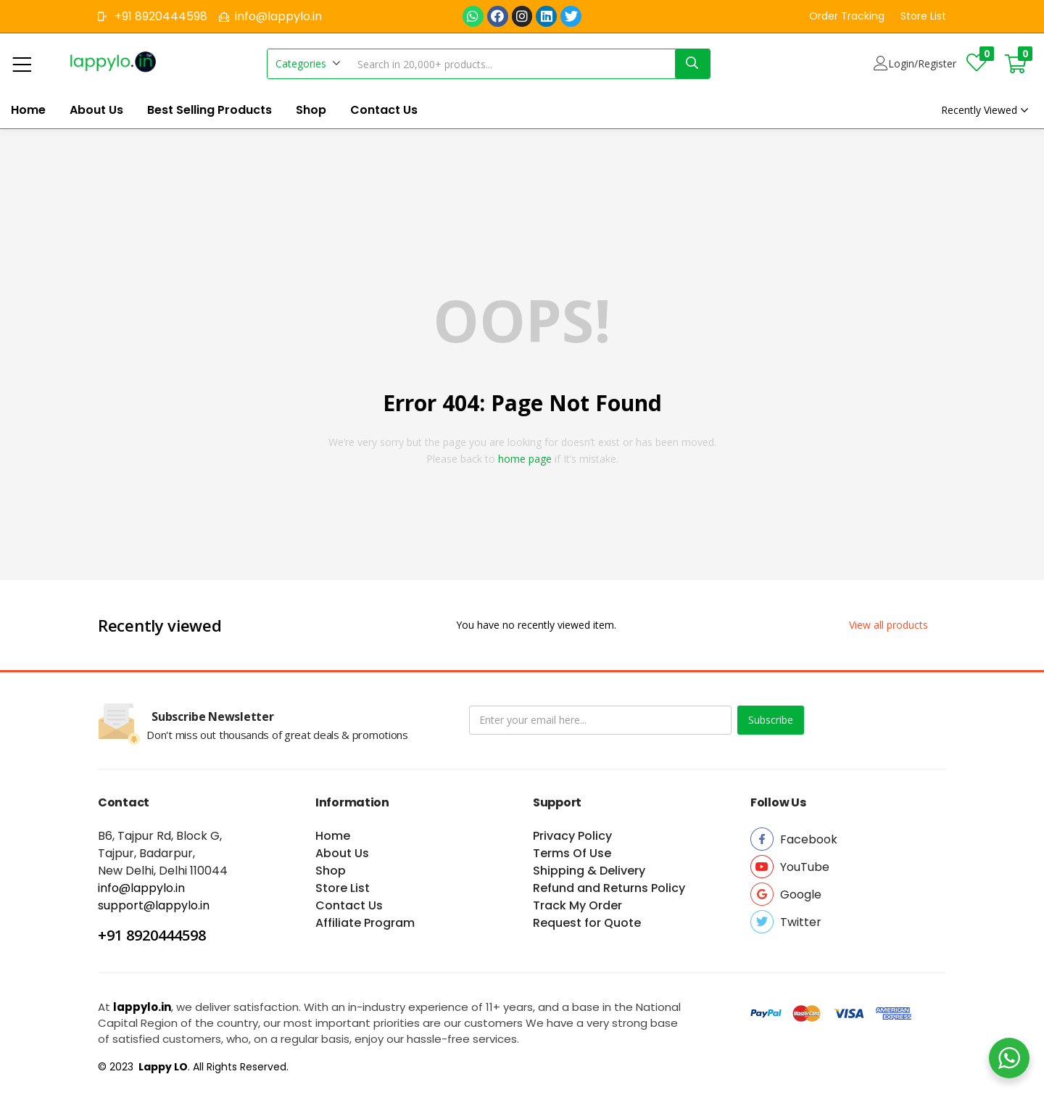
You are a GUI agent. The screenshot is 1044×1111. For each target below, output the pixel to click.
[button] (846, 16)
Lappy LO (162, 1067)
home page (525, 459)
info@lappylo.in (141, 888)
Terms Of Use (572, 853)
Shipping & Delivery (589, 870)
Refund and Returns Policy (609, 888)
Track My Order (577, 905)
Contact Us (384, 110)
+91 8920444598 (152, 935)
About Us (96, 110)
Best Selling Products (209, 110)
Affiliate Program (365, 922)
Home (28, 110)
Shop (311, 110)
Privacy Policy (572, 835)
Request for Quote (587, 922)
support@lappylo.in (154, 905)
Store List (342, 888)
